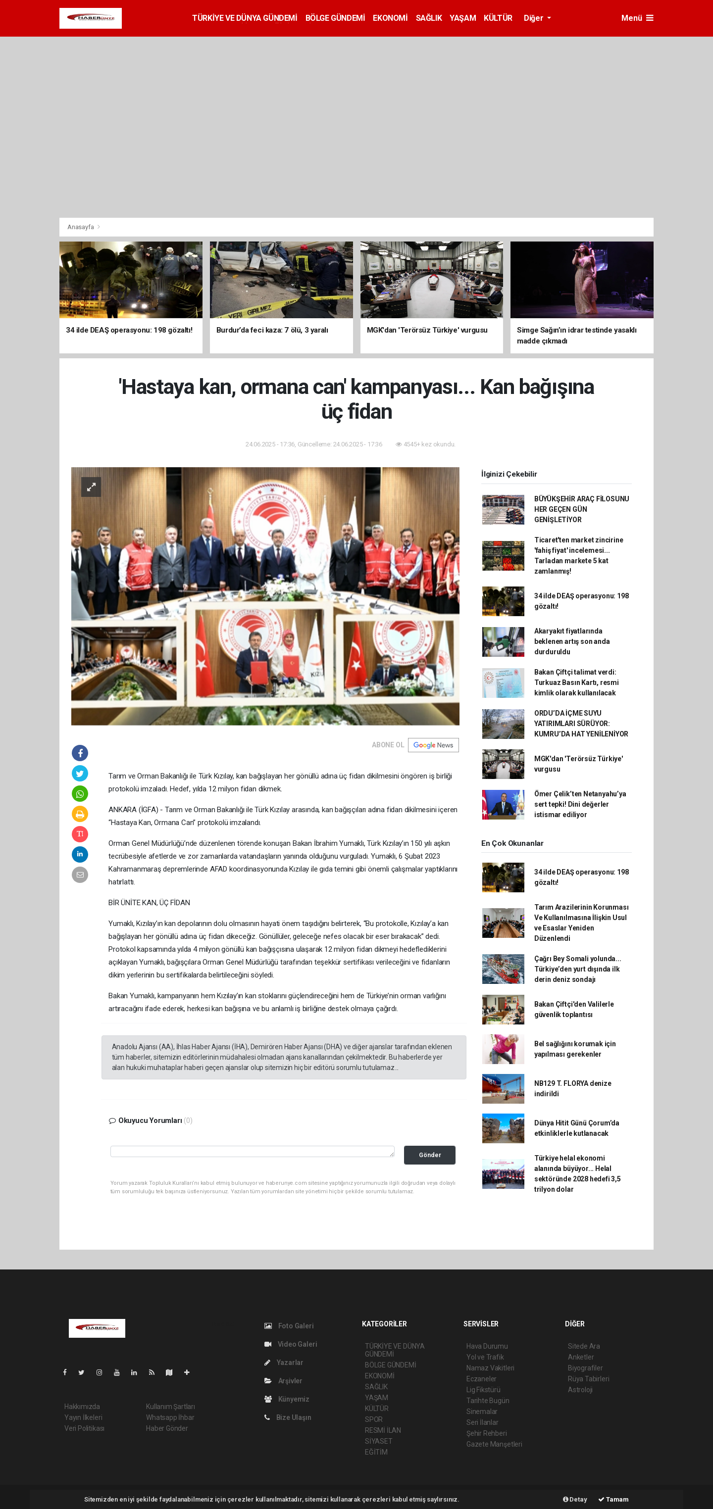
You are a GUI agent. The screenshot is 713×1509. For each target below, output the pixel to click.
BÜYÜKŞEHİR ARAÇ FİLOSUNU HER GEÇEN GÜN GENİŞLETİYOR (581, 509)
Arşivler (283, 1381)
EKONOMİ (390, 18)
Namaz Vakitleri (490, 1368)
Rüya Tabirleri (588, 1379)
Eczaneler (481, 1379)
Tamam (613, 1499)
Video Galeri (290, 1344)
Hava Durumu (487, 1346)
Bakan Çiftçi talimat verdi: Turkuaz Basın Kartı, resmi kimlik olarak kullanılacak (576, 682)
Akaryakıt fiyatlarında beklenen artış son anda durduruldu (572, 641)
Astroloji (580, 1390)
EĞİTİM (376, 1452)
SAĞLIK (429, 18)
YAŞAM (463, 18)
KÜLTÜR (498, 18)
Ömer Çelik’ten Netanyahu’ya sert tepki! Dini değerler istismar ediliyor (580, 804)
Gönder (430, 1155)
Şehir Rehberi (486, 1433)
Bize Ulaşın (287, 1417)
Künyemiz (286, 1399)
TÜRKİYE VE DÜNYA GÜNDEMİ (244, 18)
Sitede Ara (584, 1346)
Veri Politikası (84, 1428)
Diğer (534, 18)
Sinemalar (482, 1411)
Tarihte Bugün (487, 1401)
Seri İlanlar (482, 1422)
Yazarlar (284, 1362)
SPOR (374, 1419)
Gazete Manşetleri (494, 1444)
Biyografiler (585, 1368)
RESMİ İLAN (383, 1430)
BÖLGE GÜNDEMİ (335, 18)
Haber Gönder (167, 1428)
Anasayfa (81, 227)
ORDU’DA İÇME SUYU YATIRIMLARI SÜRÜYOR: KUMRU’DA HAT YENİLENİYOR (581, 723)
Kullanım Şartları (170, 1407)
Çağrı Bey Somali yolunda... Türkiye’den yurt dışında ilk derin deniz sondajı (577, 969)
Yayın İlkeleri (83, 1417)
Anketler (581, 1357)
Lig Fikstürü (483, 1390)
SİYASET (379, 1441)
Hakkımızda (82, 1407)
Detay (575, 1499)
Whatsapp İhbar (170, 1417)
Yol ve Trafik (485, 1357)
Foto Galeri (289, 1326)
